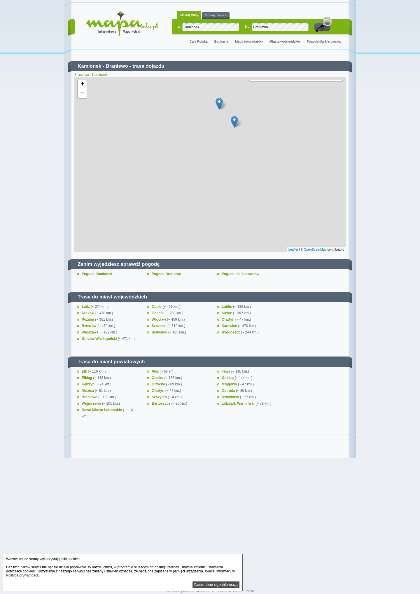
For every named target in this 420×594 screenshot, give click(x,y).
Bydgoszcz (231, 332)
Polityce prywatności (22, 575)
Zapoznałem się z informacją (216, 585)
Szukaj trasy (189, 15)
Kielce (227, 313)
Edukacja (221, 41)
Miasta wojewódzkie (285, 41)
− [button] (82, 93)
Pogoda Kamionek (97, 274)
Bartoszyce (161, 403)
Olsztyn (228, 319)
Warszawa (90, 332)
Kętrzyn (88, 384)
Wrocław (159, 319)
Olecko (158, 378)
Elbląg (87, 378)
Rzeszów (89, 326)
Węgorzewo (92, 403)
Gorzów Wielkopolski (100, 339)
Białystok (160, 332)
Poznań (88, 319)
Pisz (156, 371)
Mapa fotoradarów (249, 41)
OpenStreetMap (315, 249)
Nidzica (88, 391)
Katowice (230, 326)
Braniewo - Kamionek (91, 75)
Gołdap (228, 378)
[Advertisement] (210, 510)
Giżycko (159, 384)
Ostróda (229, 391)
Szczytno (160, 397)
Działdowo (231, 397)
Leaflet (293, 249)
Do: (248, 27)
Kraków (88, 313)
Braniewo (117, 66)
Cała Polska (199, 41)
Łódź (86, 307)
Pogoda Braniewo (166, 274)
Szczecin (159, 326)
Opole (157, 307)
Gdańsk (158, 313)
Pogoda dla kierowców (324, 41)
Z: (179, 27)
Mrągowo (230, 384)
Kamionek (89, 66)
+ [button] (82, 84)
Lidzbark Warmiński (239, 403)
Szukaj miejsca (215, 15)
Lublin (227, 307)
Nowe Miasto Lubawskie (102, 410)
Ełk (85, 371)
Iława (226, 371)
